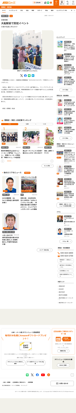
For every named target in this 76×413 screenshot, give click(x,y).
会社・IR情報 (6, 382)
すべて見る (65, 90)
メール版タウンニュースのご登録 (35, 362)
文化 (21, 10)
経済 (52, 10)
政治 (46, 10)
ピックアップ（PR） (62, 10)
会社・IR (62, 4)
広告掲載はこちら (64, 270)
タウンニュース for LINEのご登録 (15, 362)
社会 (27, 10)
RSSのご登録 (63, 365)
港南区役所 (62, 286)
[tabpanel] (27, 51)
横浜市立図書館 (63, 295)
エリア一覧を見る (44, 250)
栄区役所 (61, 289)
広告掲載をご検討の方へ (19, 382)
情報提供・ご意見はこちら (66, 260)
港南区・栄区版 (6, 7)
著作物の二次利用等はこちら (66, 266)
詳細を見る (63, 351)
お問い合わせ (63, 383)
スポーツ (39, 10)
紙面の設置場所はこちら (66, 275)
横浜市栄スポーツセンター (66, 302)
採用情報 (30, 382)
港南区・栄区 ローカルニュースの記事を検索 (65, 205)
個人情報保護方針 (6, 385)
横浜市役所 (62, 292)
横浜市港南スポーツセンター (66, 298)
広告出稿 (38, 2)
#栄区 (3, 108)
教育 (33, 10)
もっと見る (47, 165)
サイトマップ (24, 385)
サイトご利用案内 (16, 385)
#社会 (13, 108)
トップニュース (13, 10)
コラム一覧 (65, 241)
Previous (2, 161)
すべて (4, 10)
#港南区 (8, 108)
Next (51, 161)
